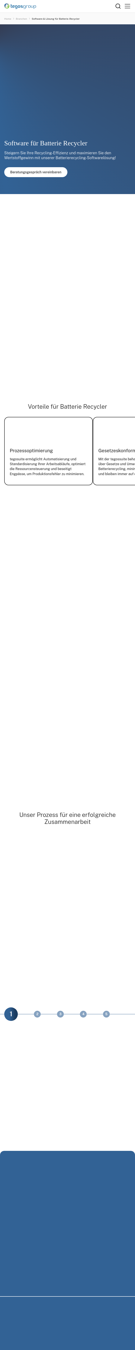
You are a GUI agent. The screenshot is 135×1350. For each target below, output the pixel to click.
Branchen (21, 18)
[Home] (60, 6)
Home (7, 18)
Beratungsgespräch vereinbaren (35, 172)
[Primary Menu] (127, 6)
